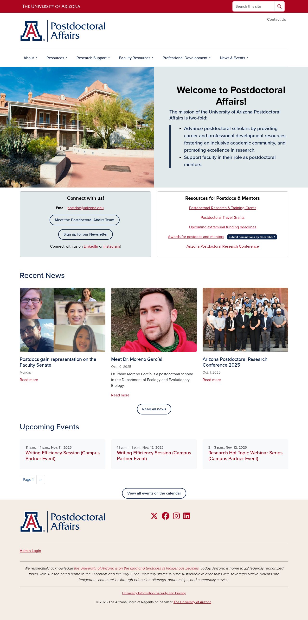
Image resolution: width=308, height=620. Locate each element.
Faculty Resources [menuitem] (134, 59)
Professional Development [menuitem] (185, 59)
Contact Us (276, 19)
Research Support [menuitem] (91, 59)
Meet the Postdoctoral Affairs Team (84, 220)
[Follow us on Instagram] (176, 517)
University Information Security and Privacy (154, 593)
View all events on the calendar (154, 493)
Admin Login (30, 550)
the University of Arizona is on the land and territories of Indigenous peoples (136, 568)
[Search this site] (253, 6)
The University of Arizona (192, 602)
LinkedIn (91, 246)
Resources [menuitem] (55, 59)
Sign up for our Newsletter (86, 234)
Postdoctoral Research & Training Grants (222, 208)
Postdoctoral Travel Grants (222, 217)
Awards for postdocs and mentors (196, 236)
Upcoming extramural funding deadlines (222, 227)
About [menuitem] (29, 59)
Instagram (111, 246)
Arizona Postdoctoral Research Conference (222, 246)
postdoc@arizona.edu (85, 208)
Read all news (154, 409)
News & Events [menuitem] (232, 59)
